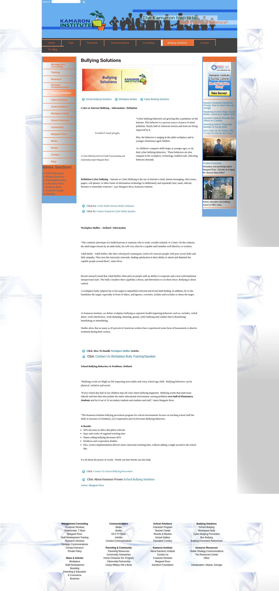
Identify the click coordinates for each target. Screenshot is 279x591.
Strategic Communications (60, 86)
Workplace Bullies (128, 99)
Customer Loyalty (55, 190)
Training (55, 72)
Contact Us (162, 554)
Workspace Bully (206, 530)
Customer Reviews (162, 558)
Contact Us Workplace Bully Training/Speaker (125, 356)
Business (74, 578)
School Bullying (59, 106)
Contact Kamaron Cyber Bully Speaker (115, 211)
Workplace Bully (60, 113)
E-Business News (55, 183)
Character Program (162, 527)
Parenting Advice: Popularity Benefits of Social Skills (217, 125)
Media (54, 141)
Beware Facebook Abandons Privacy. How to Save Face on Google (218, 105)
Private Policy (75, 551)
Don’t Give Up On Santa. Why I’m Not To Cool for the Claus (218, 132)
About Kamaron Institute (162, 551)
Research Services (74, 541)
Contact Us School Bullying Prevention (113, 471)
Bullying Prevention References (207, 541)
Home (51, 42)
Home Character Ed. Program (119, 558)
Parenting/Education (56, 180)
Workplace (74, 561)
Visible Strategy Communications (207, 551)
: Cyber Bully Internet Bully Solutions (115, 205)
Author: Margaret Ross (92, 485)
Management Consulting (58, 65)
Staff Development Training (74, 537)
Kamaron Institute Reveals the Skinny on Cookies (218, 119)
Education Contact (162, 541)
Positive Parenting (212, 163)
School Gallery (162, 537)
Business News (53, 187)
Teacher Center (162, 530)
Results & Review (163, 534)
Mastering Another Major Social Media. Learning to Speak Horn (219, 113)
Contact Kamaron (75, 547)
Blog (53, 161)
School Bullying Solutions (99, 99)
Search (46, 1)
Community (57, 127)
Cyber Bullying (59, 99)
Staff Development (74, 565)
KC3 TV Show (119, 534)
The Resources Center (206, 554)
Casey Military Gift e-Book (118, 565)
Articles (118, 537)
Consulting (148, 42)
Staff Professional (55, 173)
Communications (120, 42)
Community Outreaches (119, 554)
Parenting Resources (118, 551)
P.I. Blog (52, 49)
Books (54, 148)
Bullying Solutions (177, 42)
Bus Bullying (206, 537)
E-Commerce (74, 575)
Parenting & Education (74, 571)
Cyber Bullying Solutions (156, 99)
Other (206, 558)
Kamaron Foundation (162, 565)
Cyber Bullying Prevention (206, 534)
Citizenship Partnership (118, 561)
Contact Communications (118, 541)
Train (71, 42)
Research (92, 42)
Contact (204, 42)
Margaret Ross (59, 134)
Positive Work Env (55, 176)
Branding (50, 194)
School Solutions (60, 120)
